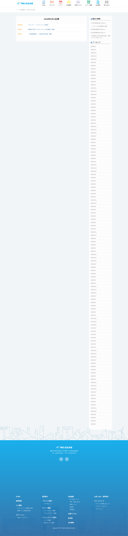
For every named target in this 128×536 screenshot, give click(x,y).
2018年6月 (93, 299)
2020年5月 (93, 245)
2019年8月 (93, 267)
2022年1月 (93, 197)
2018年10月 (93, 293)
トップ (17, 9)
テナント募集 (46, 508)
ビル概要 (19, 505)
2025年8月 (93, 65)
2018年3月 (93, 309)
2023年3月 (93, 155)
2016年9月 (93, 360)
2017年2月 (93, 344)
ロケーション (20, 515)
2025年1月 (93, 85)
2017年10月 (93, 325)
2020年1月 (93, 251)
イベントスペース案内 (49, 517)
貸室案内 (45, 496)
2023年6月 (93, 145)
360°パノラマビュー (23, 517)
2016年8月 (93, 363)
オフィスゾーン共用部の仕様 (25, 508)
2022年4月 (93, 190)
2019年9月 (93, 264)
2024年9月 (93, 97)
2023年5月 (93, 149)
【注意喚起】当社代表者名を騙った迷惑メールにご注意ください (100, 36)
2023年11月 (93, 129)
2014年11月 (93, 408)
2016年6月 (93, 366)
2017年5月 (93, 337)
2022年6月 (93, 184)
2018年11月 (93, 289)
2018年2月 (93, 312)
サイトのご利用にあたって (103, 503)
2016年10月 (93, 357)
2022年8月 (93, 177)
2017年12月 (93, 318)
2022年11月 (93, 168)
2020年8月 (93, 238)
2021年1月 (93, 229)
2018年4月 (93, 305)
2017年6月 (93, 334)
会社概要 (71, 522)
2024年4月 (93, 113)
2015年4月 (93, 398)
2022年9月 (93, 174)
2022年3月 (93, 193)
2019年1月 (93, 283)
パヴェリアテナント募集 (50, 513)
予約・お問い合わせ (75, 501)
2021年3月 (93, 225)
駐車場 (70, 518)
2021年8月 (93, 209)
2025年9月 (93, 62)
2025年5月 (93, 75)
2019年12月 (93, 254)
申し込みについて (74, 499)
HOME (18, 496)
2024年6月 (93, 107)
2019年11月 (93, 257)
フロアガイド (47, 503)
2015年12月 (93, 382)
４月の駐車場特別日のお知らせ (98, 23)
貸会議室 (71, 496)
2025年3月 (93, 81)
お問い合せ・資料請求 (101, 496)
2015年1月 (93, 405)
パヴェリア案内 (47, 501)
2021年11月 (93, 203)
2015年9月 (93, 392)
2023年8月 (93, 139)
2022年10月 (93, 171)
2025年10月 (93, 59)
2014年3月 (93, 421)
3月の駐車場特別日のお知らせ (98, 29)
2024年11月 (93, 91)
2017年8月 (93, 331)
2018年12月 (93, 286)
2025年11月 (93, 56)
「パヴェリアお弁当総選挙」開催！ (99, 26)
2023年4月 (93, 152)
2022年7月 (93, 181)
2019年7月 (93, 270)
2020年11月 (93, 235)
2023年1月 (93, 161)
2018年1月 (93, 315)
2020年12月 (93, 232)
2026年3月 (93, 46)
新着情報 (23, 9)
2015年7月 (93, 395)
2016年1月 (93, 379)
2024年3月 (93, 117)
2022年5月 (93, 187)
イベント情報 (47, 520)
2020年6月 (93, 241)
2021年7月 (93, 213)
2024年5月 (93, 110)
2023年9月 (93, 136)
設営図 (71, 507)
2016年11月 (93, 353)
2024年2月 (93, 120)
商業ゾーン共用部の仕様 (24, 510)
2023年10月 (93, 133)
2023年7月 (93, 142)
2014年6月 (93, 414)
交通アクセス (72, 513)
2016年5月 (93, 369)
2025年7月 (93, 69)
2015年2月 (93, 401)
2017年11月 (93, 321)
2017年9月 (93, 328)
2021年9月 (93, 206)
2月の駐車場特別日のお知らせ (98, 32)
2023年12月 (93, 126)
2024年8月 (93, 101)
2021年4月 (93, 222)
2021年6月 (93, 216)
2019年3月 (93, 277)
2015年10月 (93, 389)
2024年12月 (93, 88)
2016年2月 (93, 376)
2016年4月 (93, 373)
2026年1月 (93, 49)
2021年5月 (93, 219)
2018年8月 (93, 296)
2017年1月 (93, 347)
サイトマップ (99, 509)
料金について (73, 504)
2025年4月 (93, 78)
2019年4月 (93, 273)
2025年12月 (93, 53)
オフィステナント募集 (49, 510)
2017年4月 (93, 341)
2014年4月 (93, 417)
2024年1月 (93, 123)
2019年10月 (93, 261)
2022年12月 (93, 165)
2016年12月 (93, 350)
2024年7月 (93, 104)
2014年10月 (93, 411)
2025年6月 (93, 72)
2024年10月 (93, 94)
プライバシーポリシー (101, 506)
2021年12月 (93, 200)
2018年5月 (93, 302)
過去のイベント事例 (49, 522)
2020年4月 (93, 248)
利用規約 (72, 509)
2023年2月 (93, 158)
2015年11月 (93, 385)
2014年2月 (93, 424)
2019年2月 (93, 280)
